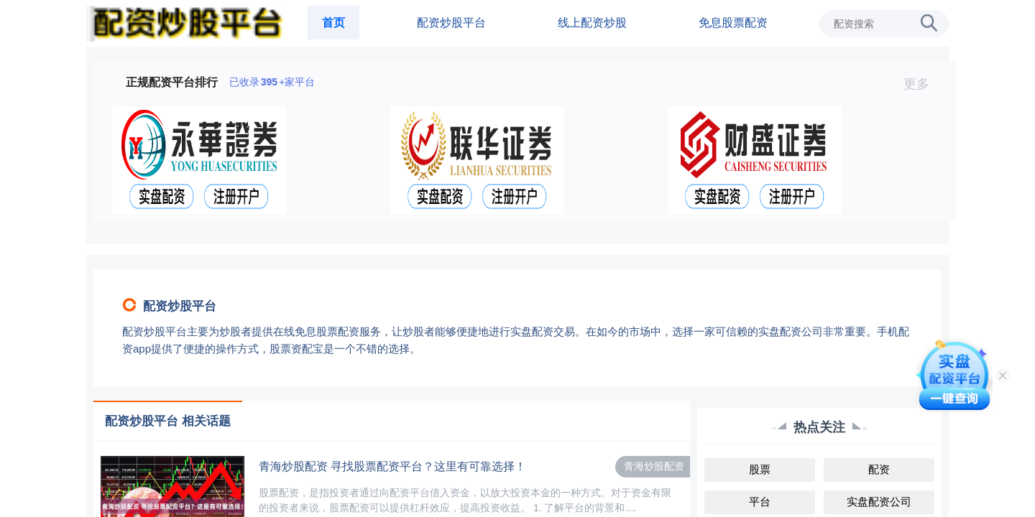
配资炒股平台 (451, 23)
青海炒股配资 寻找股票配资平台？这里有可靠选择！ (392, 466)
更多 (922, 84)
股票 (759, 469)
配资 (879, 469)
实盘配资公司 (879, 501)
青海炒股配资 (654, 466)
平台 (759, 501)
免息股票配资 (733, 23)
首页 (333, 23)
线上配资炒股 (592, 23)
